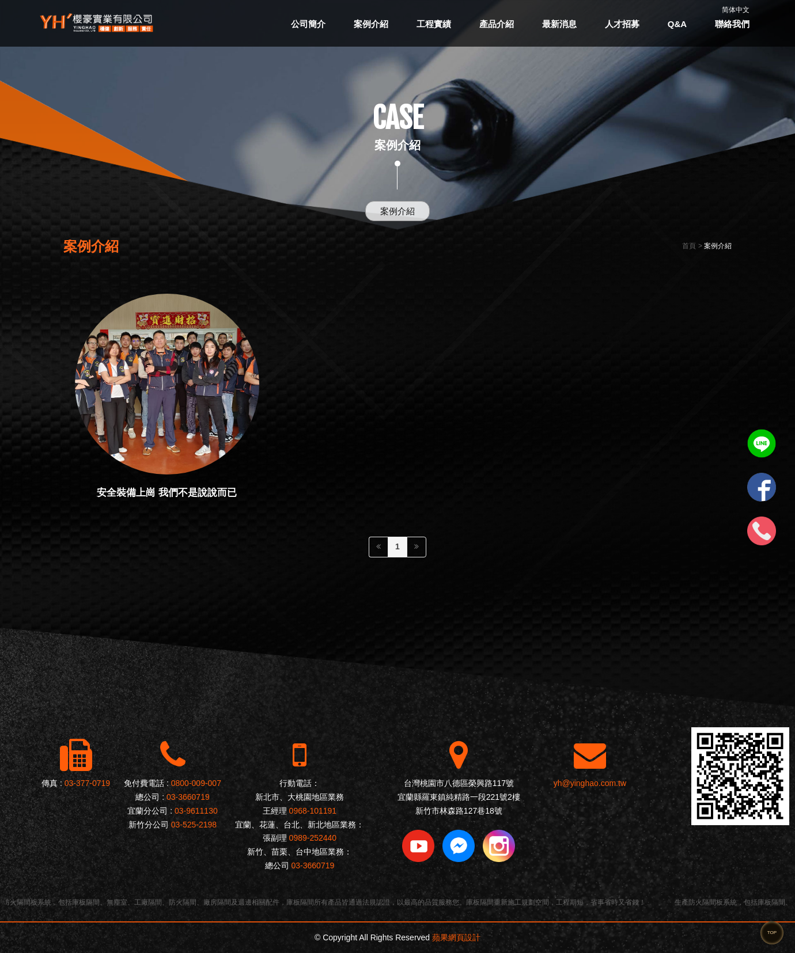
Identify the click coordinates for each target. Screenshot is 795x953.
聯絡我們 (732, 24)
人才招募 (622, 24)
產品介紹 (496, 24)
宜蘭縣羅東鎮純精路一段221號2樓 (459, 797)
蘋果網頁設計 (456, 937)
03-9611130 (196, 810)
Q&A (677, 24)
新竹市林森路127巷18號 (458, 810)
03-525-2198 (194, 824)
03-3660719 (188, 797)
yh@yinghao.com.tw (590, 783)
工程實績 (434, 24)
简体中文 (735, 10)
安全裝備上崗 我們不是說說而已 (167, 492)
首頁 (689, 246)
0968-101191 (313, 810)
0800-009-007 (196, 783)
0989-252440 (313, 837)
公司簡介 (308, 24)
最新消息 (559, 24)
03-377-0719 (87, 783)
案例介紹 (371, 24)
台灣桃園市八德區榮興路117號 (459, 783)
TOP (772, 932)
